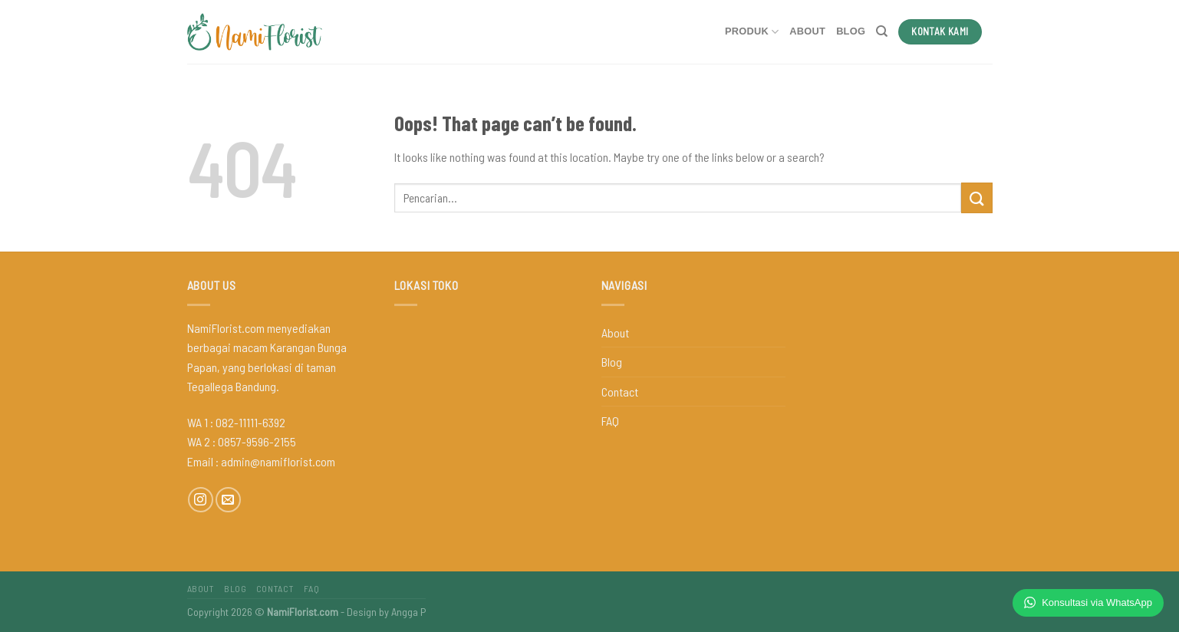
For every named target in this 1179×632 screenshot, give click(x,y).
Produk (752, 32)
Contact (619, 391)
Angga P (408, 611)
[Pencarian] (882, 31)
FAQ (610, 420)
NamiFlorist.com (302, 611)
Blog (850, 31)
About (807, 31)
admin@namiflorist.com (278, 461)
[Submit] (976, 197)
